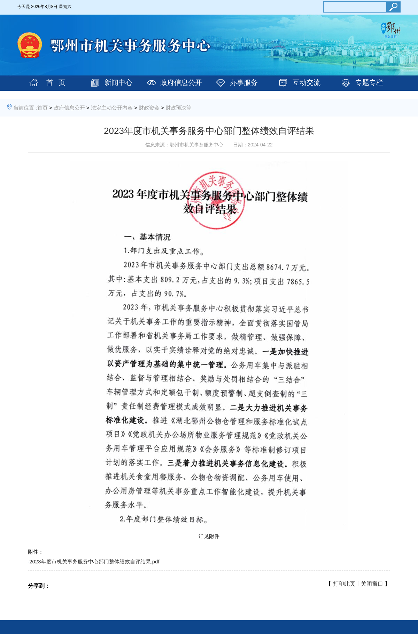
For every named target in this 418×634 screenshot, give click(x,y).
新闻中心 (118, 82)
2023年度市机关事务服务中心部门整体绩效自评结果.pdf (94, 561)
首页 (42, 108)
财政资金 (149, 108)
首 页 (55, 82)
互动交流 (306, 82)
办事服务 (244, 82)
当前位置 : (25, 108)
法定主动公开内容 (112, 108)
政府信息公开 (181, 82)
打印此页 (344, 584)
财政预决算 (178, 108)
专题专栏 (369, 82)
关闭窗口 (372, 584)
